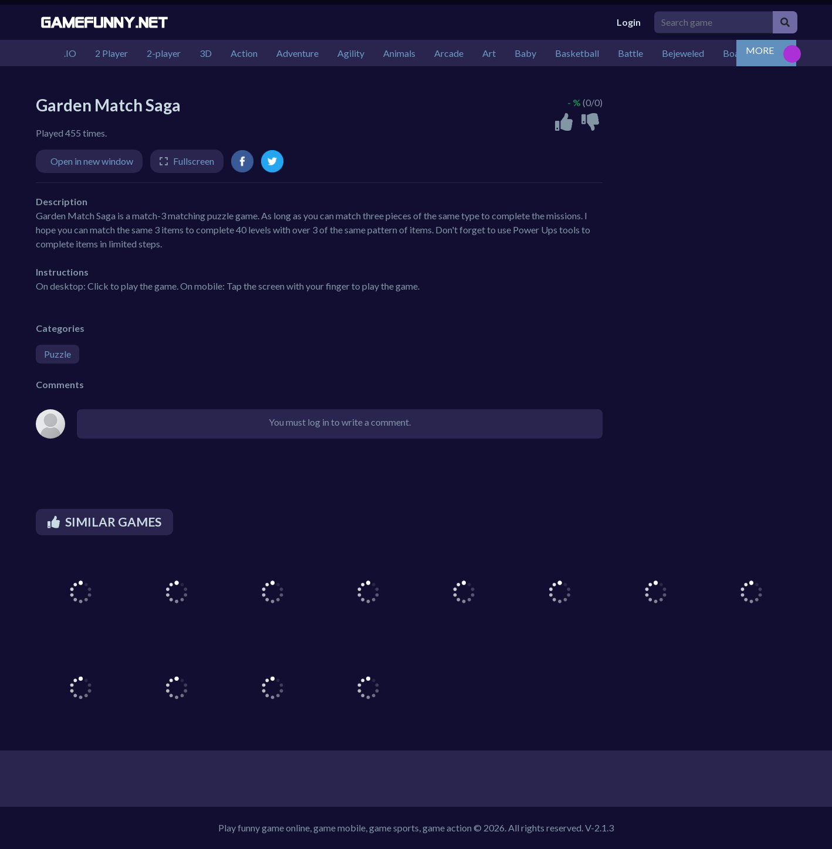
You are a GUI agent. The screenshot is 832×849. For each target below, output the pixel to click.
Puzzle (57, 353)
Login (629, 22)
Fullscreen (193, 161)
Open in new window (91, 161)
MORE (760, 50)
